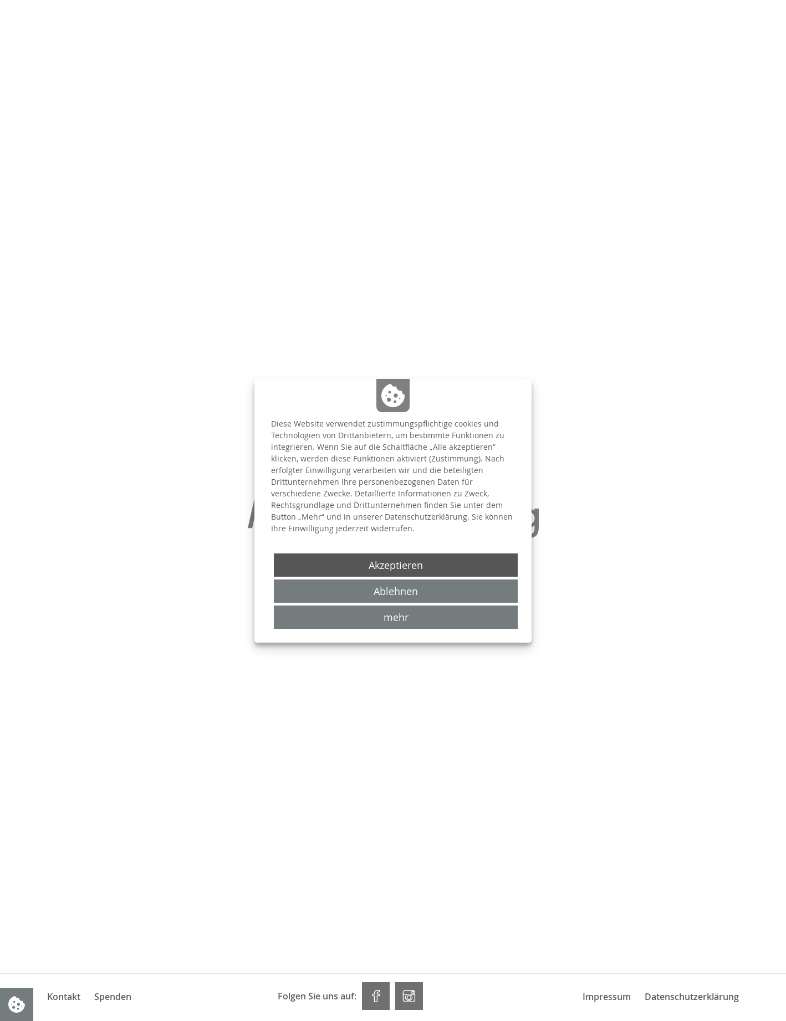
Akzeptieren (396, 565)
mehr (396, 617)
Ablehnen (396, 591)
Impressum (607, 997)
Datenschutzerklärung (692, 997)
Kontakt (63, 997)
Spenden (112, 997)
